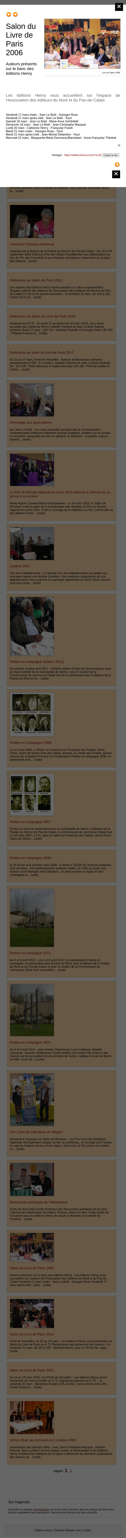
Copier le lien (111, 155)
